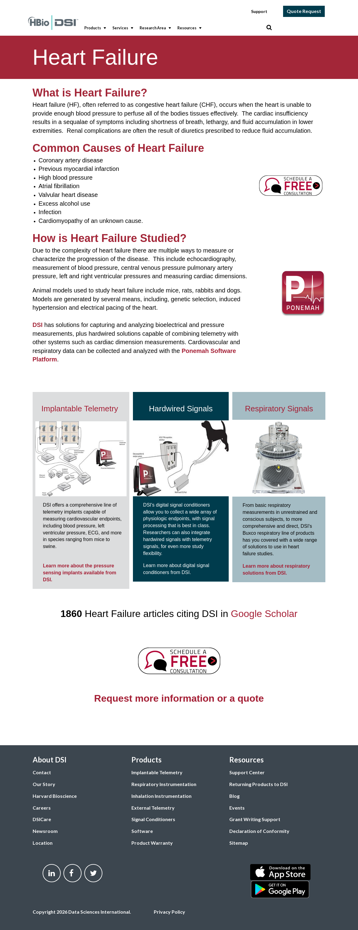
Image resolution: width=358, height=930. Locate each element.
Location (43, 843)
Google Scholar (264, 613)
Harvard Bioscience (55, 796)
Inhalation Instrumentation (161, 796)
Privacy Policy (169, 912)
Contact (42, 772)
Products (94, 28)
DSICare (42, 819)
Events (237, 808)
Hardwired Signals (181, 408)
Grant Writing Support (254, 819)
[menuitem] (94, 28)
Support (259, 11)
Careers (42, 808)
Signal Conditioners (153, 819)
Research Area (155, 28)
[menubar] (174, 28)
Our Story (44, 784)
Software (142, 831)
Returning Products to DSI (258, 784)
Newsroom (45, 831)
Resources (188, 28)
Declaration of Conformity (259, 831)
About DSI (49, 759)
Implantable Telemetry (80, 408)
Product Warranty (152, 843)
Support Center (247, 772)
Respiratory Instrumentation (163, 784)
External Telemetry (153, 808)
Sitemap (238, 843)
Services (122, 28)
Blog (234, 796)
